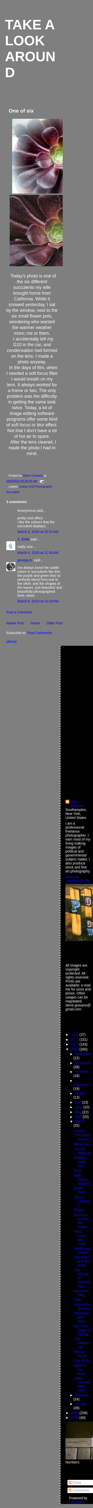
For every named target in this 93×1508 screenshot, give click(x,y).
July (78, 1102)
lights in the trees (80, 1370)
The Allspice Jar (82, 1343)
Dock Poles (80, 1190)
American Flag (81, 1293)
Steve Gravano (77, 804)
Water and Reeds (82, 1250)
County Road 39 (82, 1151)
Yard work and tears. (82, 1317)
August (80, 1093)
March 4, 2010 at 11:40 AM (37, 553)
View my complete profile (77, 879)
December (83, 1054)
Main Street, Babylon (82, 1179)
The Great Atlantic (82, 1137)
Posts (74, 1483)
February (82, 1395)
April (79, 1117)
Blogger (78, 1502)
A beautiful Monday (82, 1307)
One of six (82, 1361)
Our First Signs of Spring (82, 1330)
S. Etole (23, 539)
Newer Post (15, 623)
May (78, 1112)
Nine (77, 1171)
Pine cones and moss (80, 1238)
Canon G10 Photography (35, 486)
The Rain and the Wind (81, 1261)
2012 (75, 1040)
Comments (78, 1490)
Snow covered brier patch (82, 1384)
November (83, 1063)
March (80, 1121)
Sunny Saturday (82, 1201)
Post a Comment (19, 612)
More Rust (82, 1144)
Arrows (79, 1130)
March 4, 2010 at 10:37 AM (37, 532)
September (81, 1085)
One (77, 1300)
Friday (79, 1210)
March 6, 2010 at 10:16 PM (38, 601)
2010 (75, 1049)
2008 (75, 1418)
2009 (75, 1413)
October (81, 1072)
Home (35, 623)
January (81, 1404)
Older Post (54, 623)
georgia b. (25, 560)
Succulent (12, 492)
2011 (75, 1044)
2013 (75, 1035)
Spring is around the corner (81, 1221)
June (79, 1107)
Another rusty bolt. (80, 1162)
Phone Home (80, 1354)
